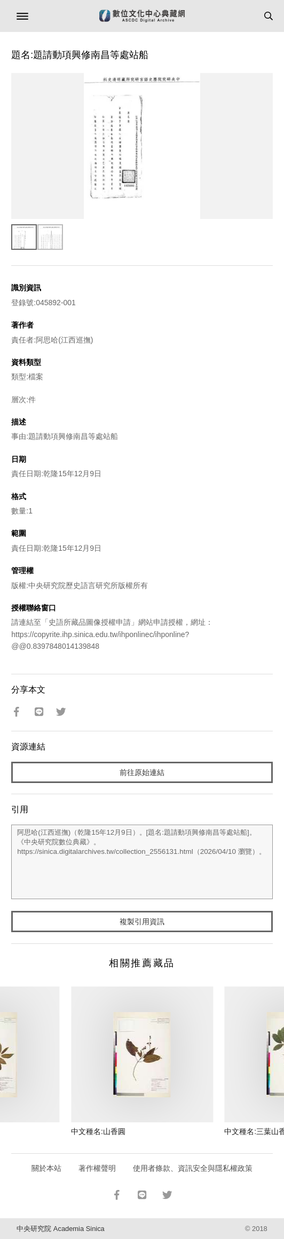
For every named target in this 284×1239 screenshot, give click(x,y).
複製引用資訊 (142, 921)
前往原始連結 (142, 772)
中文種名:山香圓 (98, 1131)
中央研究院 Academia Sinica (60, 1229)
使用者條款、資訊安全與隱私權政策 (193, 1168)
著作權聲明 (97, 1168)
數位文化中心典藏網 (142, 16)
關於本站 (46, 1168)
